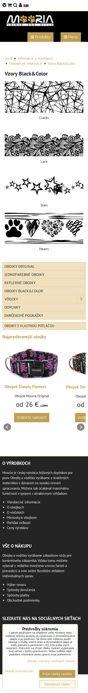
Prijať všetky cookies (57, 674)
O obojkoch (15, 507)
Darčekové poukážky (23, 315)
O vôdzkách (15, 512)
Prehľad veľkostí (19, 522)
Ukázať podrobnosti (19, 671)
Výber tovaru (16, 584)
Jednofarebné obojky (24, 274)
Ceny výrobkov (17, 528)
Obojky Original (19, 266)
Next (80, 427)
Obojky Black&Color (23, 291)
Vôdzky (44, 299)
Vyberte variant (32, 417)
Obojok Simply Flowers (25, 386)
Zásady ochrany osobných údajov (51, 661)
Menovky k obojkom (22, 517)
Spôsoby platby (18, 595)
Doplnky (12, 307)
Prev (7, 427)
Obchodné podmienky (23, 600)
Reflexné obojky (20, 282)
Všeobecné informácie (23, 502)
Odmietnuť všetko (57, 684)
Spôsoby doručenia (21, 590)
